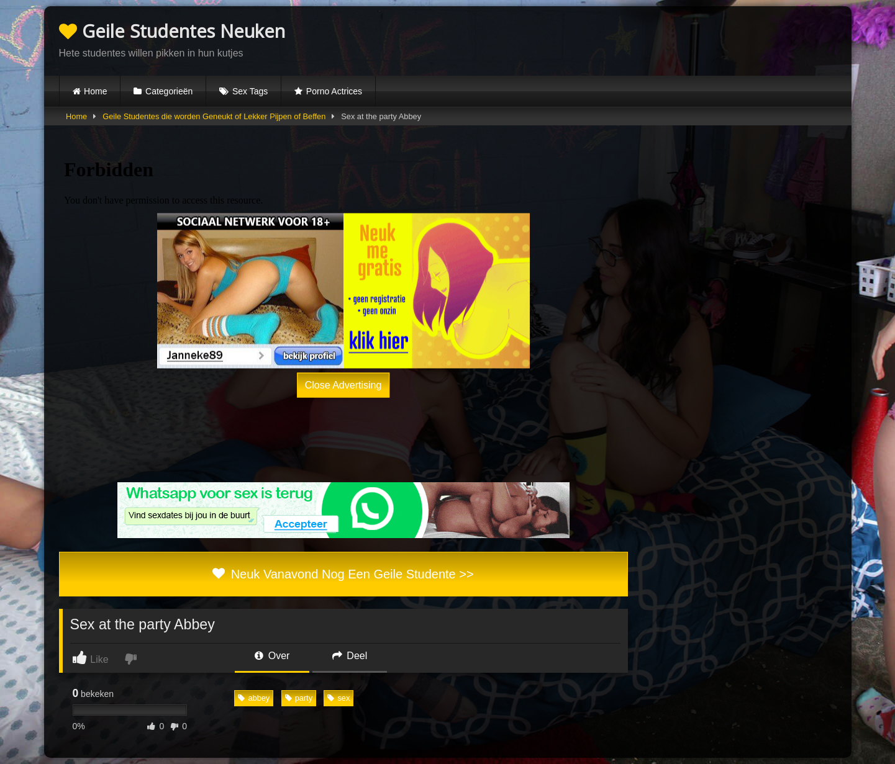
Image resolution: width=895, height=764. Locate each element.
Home (95, 91)
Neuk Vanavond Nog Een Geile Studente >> (342, 574)
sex (338, 698)
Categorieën (169, 91)
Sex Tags (250, 91)
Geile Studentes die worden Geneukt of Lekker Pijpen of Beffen (213, 116)
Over (272, 655)
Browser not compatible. (691, 39)
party (298, 698)
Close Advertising (343, 384)
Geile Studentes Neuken (172, 31)
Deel (349, 655)
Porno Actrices (334, 91)
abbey (254, 698)
